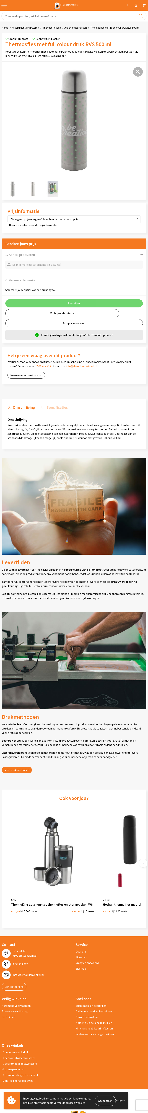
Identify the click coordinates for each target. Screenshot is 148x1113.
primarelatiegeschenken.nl (20, 1069)
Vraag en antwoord (87, 957)
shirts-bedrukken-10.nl (17, 1075)
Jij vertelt (82, 951)
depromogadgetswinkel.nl (19, 1058)
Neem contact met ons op (26, 375)
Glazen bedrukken (87, 1011)
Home (5, 27)
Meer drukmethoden (16, 769)
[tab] (21, 407)
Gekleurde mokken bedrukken (94, 1006)
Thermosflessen (52, 27)
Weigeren (120, 1100)
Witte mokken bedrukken (91, 1000)
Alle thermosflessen (75, 27)
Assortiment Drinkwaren (25, 27)
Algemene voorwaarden (16, 1000)
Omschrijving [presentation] (23, 406)
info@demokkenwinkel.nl (81, 366)
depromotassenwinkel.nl (18, 1052)
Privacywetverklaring (15, 1006)
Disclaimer (8, 1011)
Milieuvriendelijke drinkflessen (94, 1023)
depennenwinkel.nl (15, 1046)
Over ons (81, 946)
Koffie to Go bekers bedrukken (94, 1017)
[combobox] (74, 16)
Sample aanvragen (74, 323)
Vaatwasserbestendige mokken (95, 1028)
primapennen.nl (13, 1064)
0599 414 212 (43, 366)
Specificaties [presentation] (56, 406)
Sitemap (81, 963)
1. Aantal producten (20, 254)
